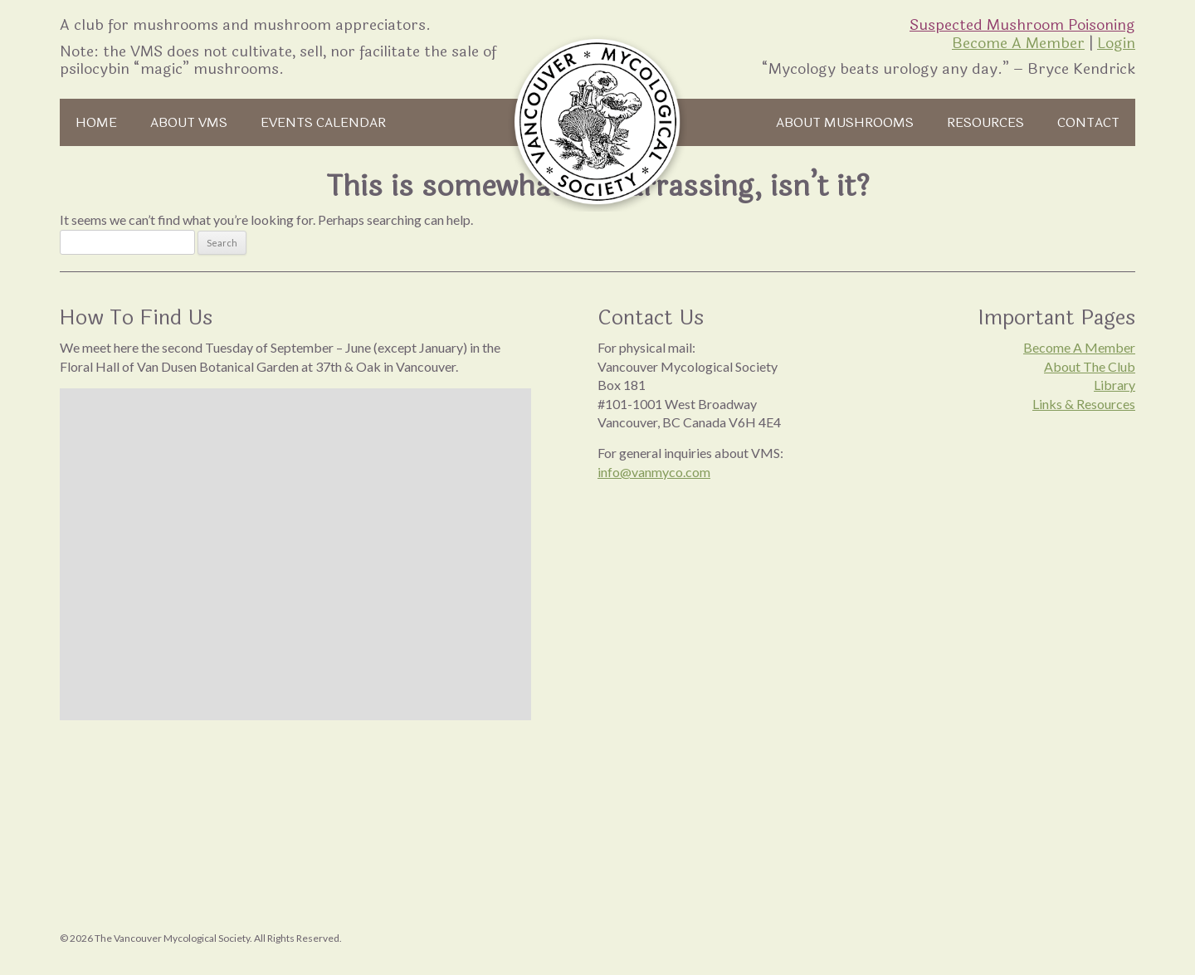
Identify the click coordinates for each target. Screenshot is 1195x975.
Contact (1088, 122)
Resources (985, 122)
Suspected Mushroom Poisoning (1022, 25)
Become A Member (1018, 43)
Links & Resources (1083, 404)
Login (1116, 43)
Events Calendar (323, 122)
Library (1114, 384)
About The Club (1089, 366)
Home (96, 122)
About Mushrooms (845, 122)
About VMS (188, 122)
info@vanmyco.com (654, 472)
